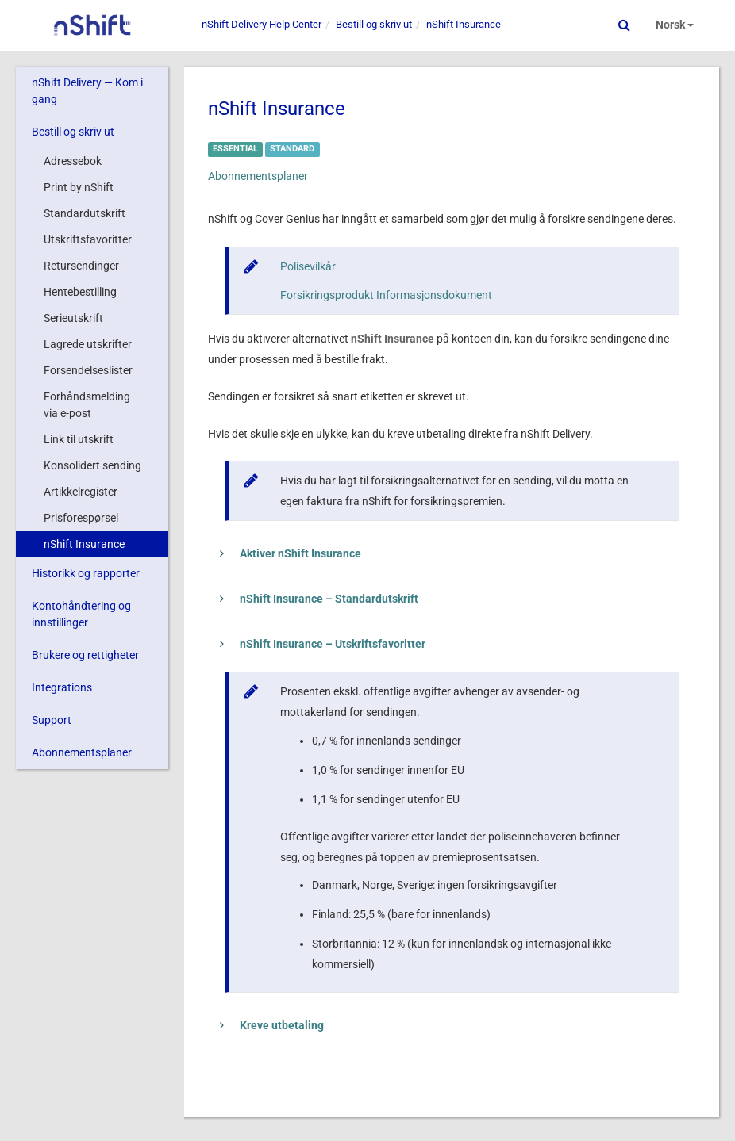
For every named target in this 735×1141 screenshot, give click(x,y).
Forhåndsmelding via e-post (87, 404)
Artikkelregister (80, 491)
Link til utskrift (79, 439)
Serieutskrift (73, 318)
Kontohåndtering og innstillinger (81, 614)
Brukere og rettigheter (85, 655)
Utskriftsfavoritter (88, 239)
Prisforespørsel (81, 517)
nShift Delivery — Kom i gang (87, 90)
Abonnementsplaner (82, 752)
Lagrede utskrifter (88, 344)
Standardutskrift (84, 213)
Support (51, 720)
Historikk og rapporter (86, 573)
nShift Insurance (84, 544)
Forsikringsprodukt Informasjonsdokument (386, 295)
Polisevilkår (308, 266)
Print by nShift (79, 187)
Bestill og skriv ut (73, 131)
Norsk (675, 24)
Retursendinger (81, 265)
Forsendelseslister (88, 370)
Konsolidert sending (92, 465)
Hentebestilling (80, 291)
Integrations (62, 687)
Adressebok (73, 161)
